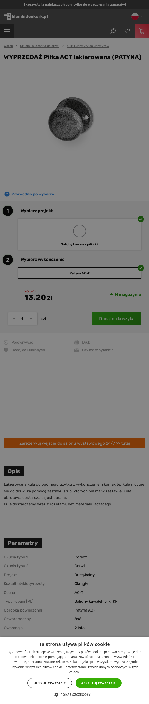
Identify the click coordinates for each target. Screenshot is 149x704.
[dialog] (74, 352)
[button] (74, 695)
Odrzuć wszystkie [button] (50, 683)
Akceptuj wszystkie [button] (98, 683)
